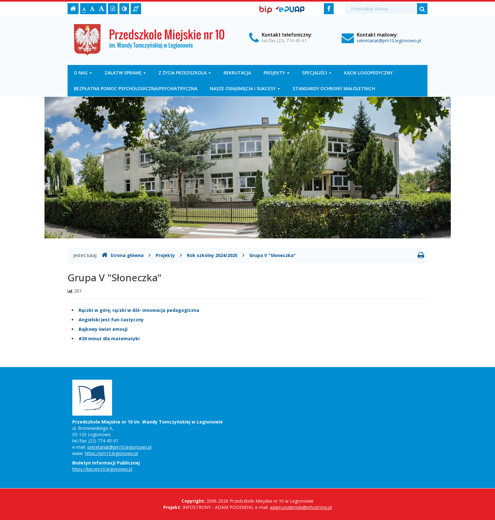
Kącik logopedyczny (368, 73)
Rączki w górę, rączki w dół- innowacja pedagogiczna (139, 310)
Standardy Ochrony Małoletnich (334, 88)
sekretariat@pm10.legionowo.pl (389, 41)
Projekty (276, 73)
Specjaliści (316, 73)
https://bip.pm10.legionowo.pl (102, 469)
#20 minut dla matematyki (109, 339)
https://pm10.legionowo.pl (111, 453)
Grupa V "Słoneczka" (272, 255)
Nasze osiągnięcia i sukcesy (245, 88)
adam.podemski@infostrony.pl (301, 507)
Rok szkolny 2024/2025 (212, 255)
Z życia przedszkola (184, 73)
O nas (83, 73)
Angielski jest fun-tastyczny (111, 320)
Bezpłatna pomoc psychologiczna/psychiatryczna (135, 88)
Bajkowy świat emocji (103, 329)
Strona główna (123, 255)
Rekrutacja (237, 73)
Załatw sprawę (125, 73)
